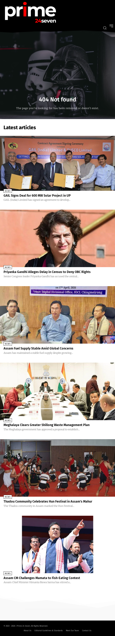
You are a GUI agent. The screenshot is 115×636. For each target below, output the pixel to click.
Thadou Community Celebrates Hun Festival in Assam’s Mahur (48, 501)
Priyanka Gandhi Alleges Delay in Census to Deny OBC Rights (47, 272)
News (8, 191)
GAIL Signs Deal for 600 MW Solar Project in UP (37, 196)
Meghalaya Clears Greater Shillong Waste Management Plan (47, 425)
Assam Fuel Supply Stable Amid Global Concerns (38, 348)
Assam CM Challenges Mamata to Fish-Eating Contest (42, 578)
